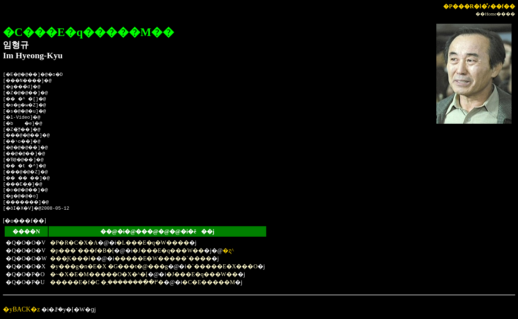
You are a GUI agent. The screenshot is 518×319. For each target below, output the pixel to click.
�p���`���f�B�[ (82, 250)
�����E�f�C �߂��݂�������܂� (107, 282)
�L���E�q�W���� (152, 243)
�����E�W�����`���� (163, 258)
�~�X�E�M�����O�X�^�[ (99, 274)
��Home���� (495, 14)
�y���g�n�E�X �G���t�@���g (109, 266)
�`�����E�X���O (222, 266)
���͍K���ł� (73, 258)
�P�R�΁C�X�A (74, 243)
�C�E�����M (208, 282)
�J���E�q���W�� (168, 250)
